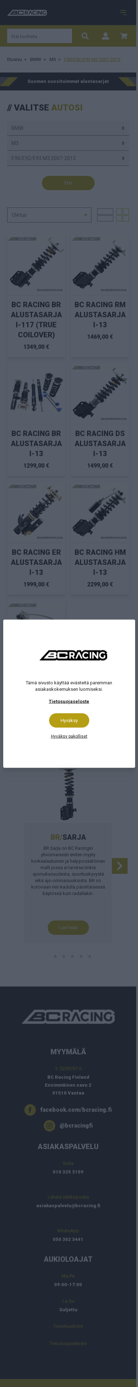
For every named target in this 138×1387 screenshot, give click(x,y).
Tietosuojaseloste (69, 701)
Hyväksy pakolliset (69, 736)
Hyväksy (69, 720)
